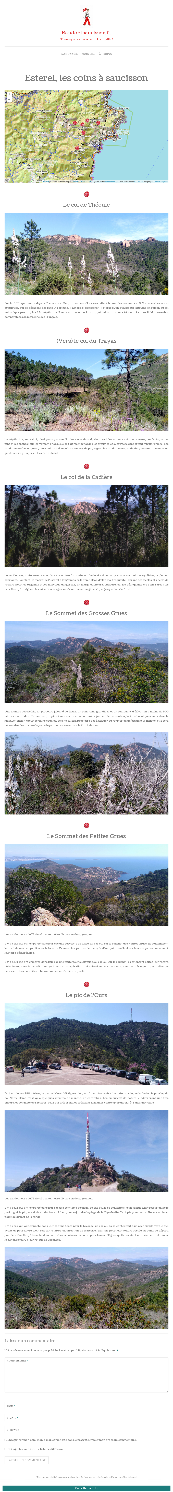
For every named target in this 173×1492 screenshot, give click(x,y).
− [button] (9, 99)
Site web (13, 1430)
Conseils (88, 54)
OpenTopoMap (111, 182)
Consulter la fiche (86, 1488)
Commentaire (18, 1360)
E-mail (12, 1418)
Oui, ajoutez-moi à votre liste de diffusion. (34, 1449)
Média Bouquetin (161, 182)
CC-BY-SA (138, 182)
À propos (106, 54)
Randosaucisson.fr (87, 33)
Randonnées (69, 54)
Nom (11, 1406)
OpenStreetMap (78, 182)
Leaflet (46, 182)
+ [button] (9, 94)
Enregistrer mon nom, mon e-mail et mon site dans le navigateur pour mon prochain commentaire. (72, 1440)
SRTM (88, 182)
